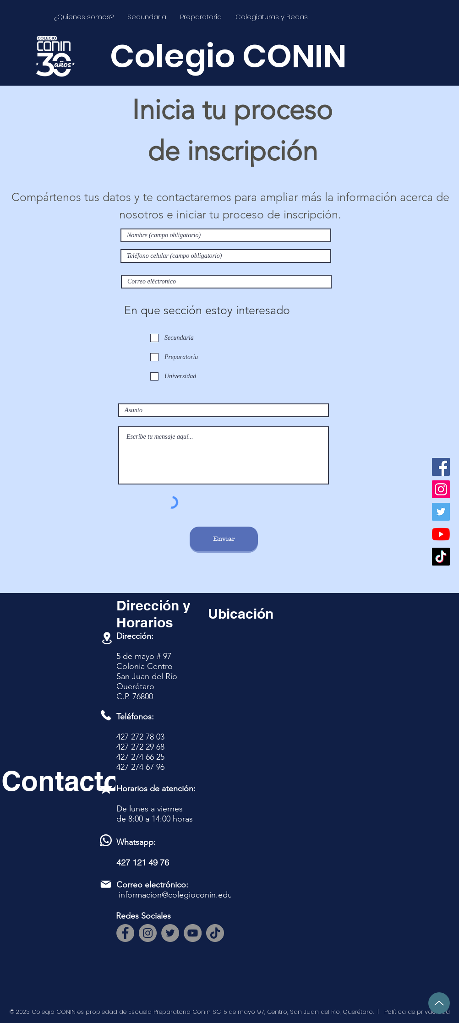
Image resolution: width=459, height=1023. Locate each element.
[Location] (107, 638)
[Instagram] (441, 489)
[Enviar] (224, 539)
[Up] (439, 1003)
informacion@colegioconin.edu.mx (182, 895)
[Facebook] (441, 467)
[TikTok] (441, 557)
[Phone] (106, 715)
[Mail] (106, 884)
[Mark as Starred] (106, 788)
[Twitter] (441, 512)
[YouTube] (441, 534)
